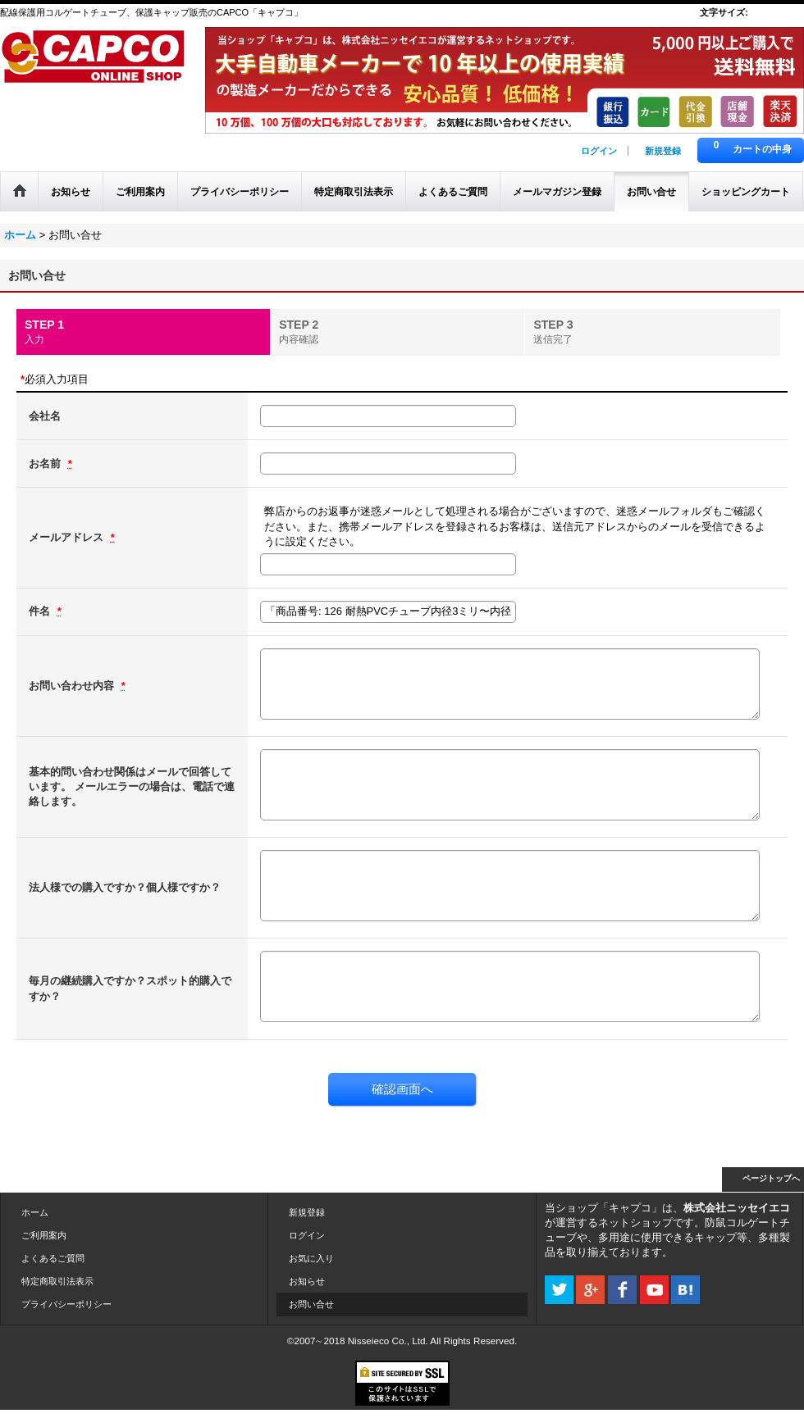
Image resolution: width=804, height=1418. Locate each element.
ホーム (34, 1212)
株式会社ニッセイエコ (736, 1208)
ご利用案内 (43, 1235)
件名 (41, 611)
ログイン (599, 151)
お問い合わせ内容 (73, 685)
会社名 (45, 416)
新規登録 (663, 151)
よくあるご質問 (53, 1258)
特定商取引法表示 (57, 1281)
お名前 (46, 463)
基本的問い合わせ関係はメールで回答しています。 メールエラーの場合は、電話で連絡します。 (132, 786)
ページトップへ (771, 1178)
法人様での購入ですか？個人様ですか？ (125, 887)
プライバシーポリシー (66, 1304)
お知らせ (307, 1281)
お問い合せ (311, 1304)
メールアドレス (68, 537)
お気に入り (311, 1258)
